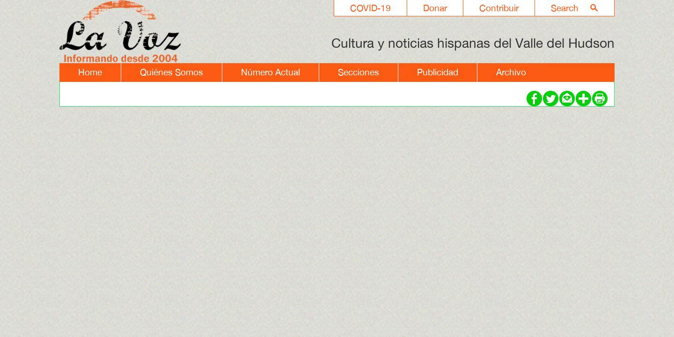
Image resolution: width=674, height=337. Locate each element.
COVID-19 (370, 8)
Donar (435, 8)
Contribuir (499, 8)
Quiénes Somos (171, 72)
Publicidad (437, 72)
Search (565, 8)
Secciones (358, 72)
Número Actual (270, 72)
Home (90, 72)
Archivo (511, 72)
